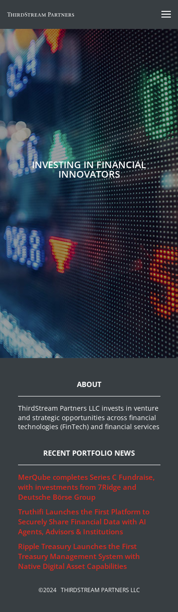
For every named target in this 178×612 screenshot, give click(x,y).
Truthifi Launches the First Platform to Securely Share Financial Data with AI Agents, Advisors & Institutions (84, 521)
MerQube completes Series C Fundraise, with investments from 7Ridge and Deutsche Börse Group (86, 487)
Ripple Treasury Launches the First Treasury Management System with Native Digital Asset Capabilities (79, 556)
